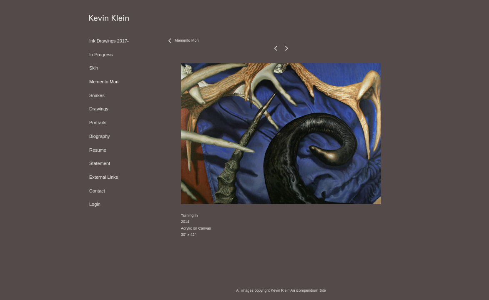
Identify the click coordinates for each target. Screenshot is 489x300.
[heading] (109, 18)
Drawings (98, 108)
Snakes (97, 95)
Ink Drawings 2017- (109, 40)
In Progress (101, 54)
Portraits (97, 122)
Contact (97, 190)
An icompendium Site (308, 290)
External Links (103, 177)
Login (94, 204)
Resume (97, 150)
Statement (99, 163)
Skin (93, 67)
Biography (99, 136)
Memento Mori (103, 81)
